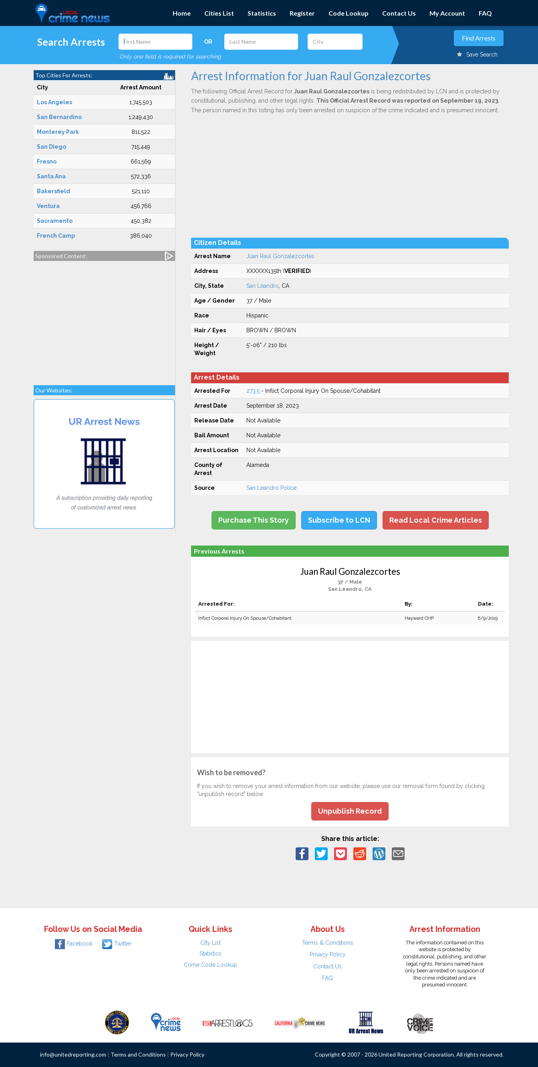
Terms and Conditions (138, 1054)
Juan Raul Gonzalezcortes (280, 256)
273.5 (253, 391)
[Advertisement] (104, 319)
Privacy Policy (328, 954)
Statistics (262, 13)
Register (302, 13)
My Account (447, 13)
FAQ (485, 13)
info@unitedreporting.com (73, 1054)
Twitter (116, 943)
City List (210, 943)
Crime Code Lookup (210, 965)
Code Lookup (348, 13)
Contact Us (399, 13)
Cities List (219, 13)
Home (182, 13)
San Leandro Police (271, 488)
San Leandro (262, 286)
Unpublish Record (350, 811)
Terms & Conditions (327, 943)
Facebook (74, 943)
